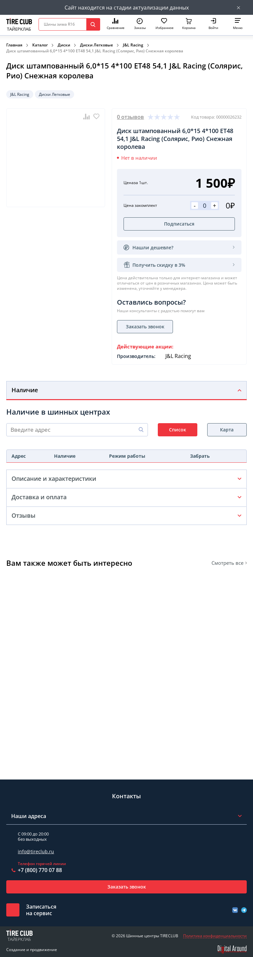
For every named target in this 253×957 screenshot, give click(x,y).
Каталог (40, 45)
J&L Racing (133, 45)
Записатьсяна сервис (41, 909)
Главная (14, 45)
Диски (64, 45)
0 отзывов (130, 117)
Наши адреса (28, 816)
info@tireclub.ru (36, 851)
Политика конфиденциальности (215, 936)
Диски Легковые (96, 45)
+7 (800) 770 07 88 (40, 870)
